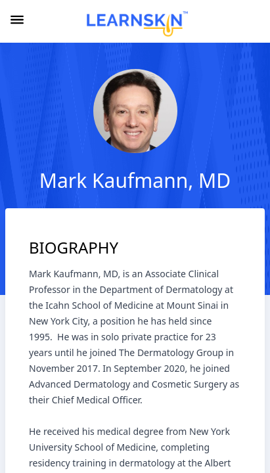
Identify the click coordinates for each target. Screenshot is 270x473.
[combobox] (252, 22)
